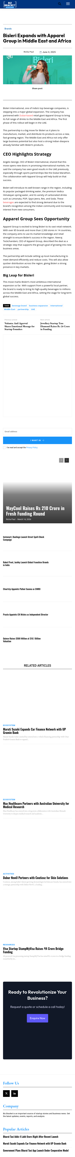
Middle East (9, 309)
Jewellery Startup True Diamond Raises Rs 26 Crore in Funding (55, 326)
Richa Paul (29, 52)
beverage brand (19, 306)
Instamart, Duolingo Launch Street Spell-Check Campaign (23, 538)
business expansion (38, 306)
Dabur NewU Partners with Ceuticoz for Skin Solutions (35, 877)
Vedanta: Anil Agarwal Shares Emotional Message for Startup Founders (20, 326)
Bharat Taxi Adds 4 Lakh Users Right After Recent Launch (30, 1136)
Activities (8, 874)
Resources (9, 945)
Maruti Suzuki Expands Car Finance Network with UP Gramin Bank (34, 731)
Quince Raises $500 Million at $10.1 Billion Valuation (22, 640)
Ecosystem (9, 725)
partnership (23, 309)
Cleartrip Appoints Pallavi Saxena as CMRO (21, 589)
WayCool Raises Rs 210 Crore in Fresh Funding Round (35, 511)
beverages (8, 202)
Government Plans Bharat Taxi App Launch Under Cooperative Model (36, 1150)
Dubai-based (26, 115)
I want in (37, 440)
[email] (37, 431)
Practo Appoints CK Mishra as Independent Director (25, 614)
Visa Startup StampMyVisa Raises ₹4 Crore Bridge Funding (33, 950)
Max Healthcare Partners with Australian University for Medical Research (36, 805)
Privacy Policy (31, 447)
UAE (33, 309)
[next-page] (67, 460)
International (56, 306)
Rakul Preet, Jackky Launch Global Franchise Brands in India (26, 564)
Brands (8, 28)
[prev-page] (61, 460)
